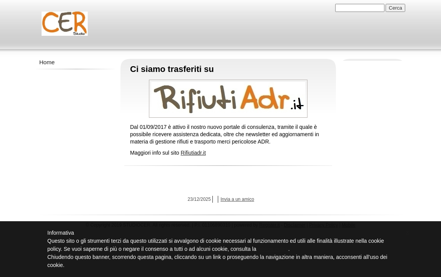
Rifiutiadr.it (193, 153)
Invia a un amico (237, 199)
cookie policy (273, 249)
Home (47, 62)
